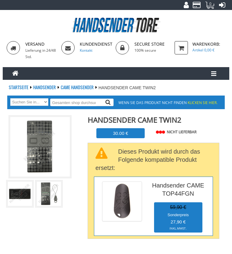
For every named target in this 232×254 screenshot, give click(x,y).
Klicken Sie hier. (203, 102)
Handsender (45, 87)
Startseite (19, 87)
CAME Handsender (78, 87)
